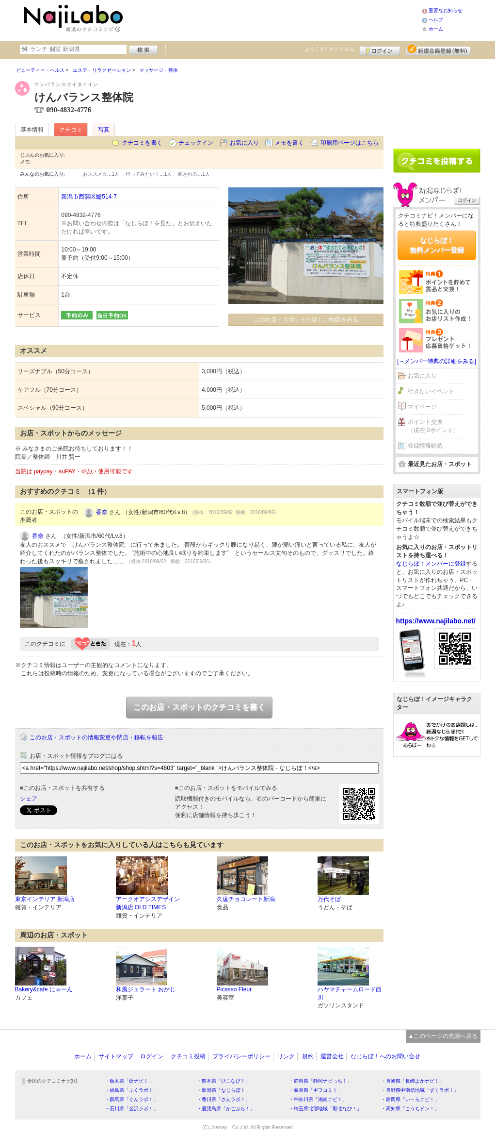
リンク (286, 1056)
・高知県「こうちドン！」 (410, 1108)
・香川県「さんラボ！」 (223, 1099)
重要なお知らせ (446, 10)
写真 (104, 129)
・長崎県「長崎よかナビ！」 (412, 1081)
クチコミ (70, 129)
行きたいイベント (431, 391)
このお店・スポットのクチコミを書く (199, 707)
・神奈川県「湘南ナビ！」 (318, 1099)
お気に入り (244, 142)
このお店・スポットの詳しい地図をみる (306, 319)
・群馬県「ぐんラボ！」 (131, 1099)
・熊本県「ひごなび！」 (223, 1081)
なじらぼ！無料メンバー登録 (437, 245)
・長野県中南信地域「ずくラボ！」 (420, 1090)
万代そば (329, 899)
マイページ (422, 406)
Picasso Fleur (234, 989)
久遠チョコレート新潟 (246, 899)
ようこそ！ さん (330, 48)
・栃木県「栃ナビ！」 (129, 1081)
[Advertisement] (273, 19)
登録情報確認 (425, 445)
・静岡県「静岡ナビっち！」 (320, 1081)
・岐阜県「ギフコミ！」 (315, 1090)
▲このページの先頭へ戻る (443, 1036)
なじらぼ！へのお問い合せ (385, 1056)
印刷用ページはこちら (349, 142)
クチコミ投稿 (188, 1056)
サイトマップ (115, 1056)
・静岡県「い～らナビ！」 (410, 1099)
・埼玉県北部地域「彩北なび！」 (325, 1108)
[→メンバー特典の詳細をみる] (436, 361)
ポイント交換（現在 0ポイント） (433, 426)
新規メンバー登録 (438, 49)
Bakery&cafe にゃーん (44, 989)
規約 (308, 1056)
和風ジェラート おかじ (146, 989)
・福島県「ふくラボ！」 (131, 1090)
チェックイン (195, 142)
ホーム (436, 29)
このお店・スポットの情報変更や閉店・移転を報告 (96, 737)
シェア (28, 798)
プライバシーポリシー (241, 1056)
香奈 (102, 512)
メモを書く (289, 142)
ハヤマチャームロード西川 (350, 993)
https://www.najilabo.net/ (436, 621)
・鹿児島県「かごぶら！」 (226, 1108)
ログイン (379, 49)
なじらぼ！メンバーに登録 (431, 563)
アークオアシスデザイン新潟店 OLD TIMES (148, 903)
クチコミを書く (142, 142)
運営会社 (332, 1056)
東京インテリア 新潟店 (45, 899)
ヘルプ (436, 19)
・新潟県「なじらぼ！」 (223, 1090)
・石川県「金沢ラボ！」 (131, 1108)
